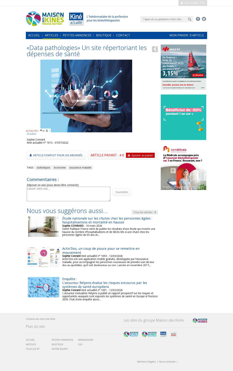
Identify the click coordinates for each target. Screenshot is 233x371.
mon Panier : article (186, 35)
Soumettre (122, 192)
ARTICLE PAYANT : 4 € (123, 155)
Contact (123, 35)
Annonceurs (85, 339)
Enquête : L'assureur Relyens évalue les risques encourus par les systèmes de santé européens (104, 283)
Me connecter (192, 3)
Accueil (30, 339)
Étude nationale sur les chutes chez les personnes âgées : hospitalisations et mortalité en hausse (107, 220)
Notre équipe (60, 348)
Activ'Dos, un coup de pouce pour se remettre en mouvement (100, 250)
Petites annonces (77, 35)
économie (60, 167)
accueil (34, 35)
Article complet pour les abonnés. (56, 155)
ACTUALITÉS (32, 130)
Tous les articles (144, 212)
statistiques (43, 167)
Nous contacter (167, 362)
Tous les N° (33, 348)
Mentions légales (146, 362)
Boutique (103, 35)
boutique (57, 344)
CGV (80, 344)
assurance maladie (80, 167)
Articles (51, 35)
